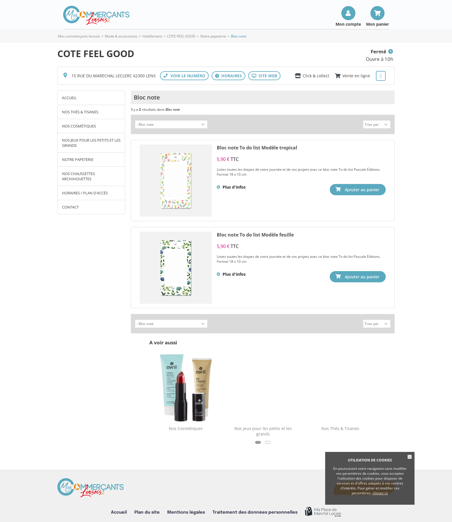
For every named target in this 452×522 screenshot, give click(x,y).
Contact (70, 207)
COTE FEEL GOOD (181, 36)
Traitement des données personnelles (254, 510)
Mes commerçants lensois (79, 36)
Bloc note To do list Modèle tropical (257, 147)
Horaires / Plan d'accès (85, 193)
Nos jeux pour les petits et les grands (91, 143)
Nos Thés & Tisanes (80, 111)
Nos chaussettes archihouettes (78, 176)
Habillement (152, 36)
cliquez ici (380, 493)
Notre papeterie (213, 36)
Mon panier (377, 23)
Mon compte (348, 23)
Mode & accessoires (121, 36)
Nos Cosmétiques (79, 126)
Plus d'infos (234, 186)
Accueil (69, 97)
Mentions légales (186, 510)
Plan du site (147, 510)
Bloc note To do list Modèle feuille (255, 234)
